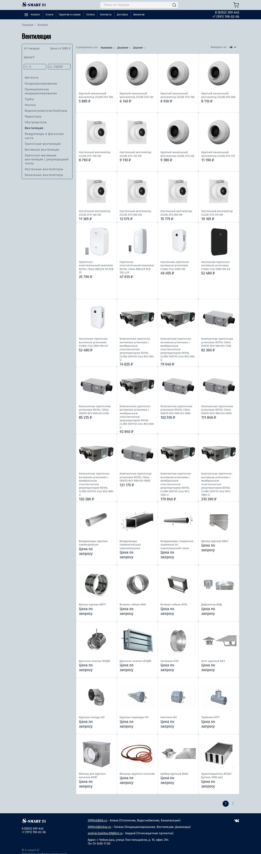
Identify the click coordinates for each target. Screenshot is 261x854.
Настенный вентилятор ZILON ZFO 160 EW (94, 212)
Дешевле (123, 47)
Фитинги (31, 77)
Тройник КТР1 (210, 717)
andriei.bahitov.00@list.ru (105, 833)
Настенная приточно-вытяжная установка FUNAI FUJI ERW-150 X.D (216, 265)
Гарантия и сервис (70, 14)
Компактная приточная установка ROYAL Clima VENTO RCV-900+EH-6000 (217, 410)
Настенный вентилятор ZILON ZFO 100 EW (94, 154)
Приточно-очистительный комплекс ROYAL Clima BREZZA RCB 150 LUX (137, 267)
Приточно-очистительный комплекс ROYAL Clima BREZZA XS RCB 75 (96, 267)
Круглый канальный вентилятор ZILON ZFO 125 (136, 95)
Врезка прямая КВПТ (92, 604)
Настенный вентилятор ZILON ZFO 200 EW (135, 212)
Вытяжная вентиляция (42, 150)
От (35, 67)
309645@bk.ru (97, 820)
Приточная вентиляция (43, 144)
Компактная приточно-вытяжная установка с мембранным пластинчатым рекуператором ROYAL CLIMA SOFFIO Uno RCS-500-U (177, 349)
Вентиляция (34, 128)
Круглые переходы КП (134, 717)
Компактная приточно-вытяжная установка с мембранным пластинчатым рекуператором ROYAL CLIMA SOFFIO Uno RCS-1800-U (217, 484)
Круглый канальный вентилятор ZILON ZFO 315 (218, 154)
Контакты (105, 14)
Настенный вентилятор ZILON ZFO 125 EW (135, 154)
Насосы (30, 105)
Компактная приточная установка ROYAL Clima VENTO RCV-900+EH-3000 (176, 410)
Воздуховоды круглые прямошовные (93, 543)
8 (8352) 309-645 (227, 12)
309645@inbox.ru (99, 827)
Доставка (122, 14)
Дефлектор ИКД (211, 604)
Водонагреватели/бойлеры (46, 111)
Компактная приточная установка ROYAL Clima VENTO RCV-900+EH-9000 (135, 477)
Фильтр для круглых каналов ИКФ (92, 775)
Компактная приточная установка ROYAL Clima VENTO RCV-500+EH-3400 (95, 410)
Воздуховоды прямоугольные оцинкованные (130, 545)
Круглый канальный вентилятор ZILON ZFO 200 (218, 95)
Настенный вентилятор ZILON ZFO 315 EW (217, 212)
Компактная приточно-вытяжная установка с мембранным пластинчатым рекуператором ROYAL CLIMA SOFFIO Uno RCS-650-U (137, 417)
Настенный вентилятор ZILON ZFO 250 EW (176, 212)
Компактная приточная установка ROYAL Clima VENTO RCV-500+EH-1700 (217, 342)
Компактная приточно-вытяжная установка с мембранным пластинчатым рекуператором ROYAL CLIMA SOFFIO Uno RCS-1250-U (176, 484)
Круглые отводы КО (92, 717)
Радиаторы (33, 116)
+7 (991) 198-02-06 (225, 17)
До (59, 67)
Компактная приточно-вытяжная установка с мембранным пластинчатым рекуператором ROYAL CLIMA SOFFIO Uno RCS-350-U (137, 349)
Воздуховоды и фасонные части (44, 136)
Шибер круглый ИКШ (174, 773)
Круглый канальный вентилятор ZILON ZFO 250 (177, 154)
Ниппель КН (168, 717)
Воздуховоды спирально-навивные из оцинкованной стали (177, 545)
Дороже (138, 47)
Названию (107, 47)
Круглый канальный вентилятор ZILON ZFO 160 (177, 95)
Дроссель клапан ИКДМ (94, 661)
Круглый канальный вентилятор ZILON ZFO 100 (96, 95)
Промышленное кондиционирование (41, 91)
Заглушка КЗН (169, 661)
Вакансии (138, 14)
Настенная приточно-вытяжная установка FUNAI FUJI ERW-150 (175, 265)
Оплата (90, 14)
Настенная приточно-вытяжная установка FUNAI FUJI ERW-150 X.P (93, 342)
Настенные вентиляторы (44, 169)
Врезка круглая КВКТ (214, 541)
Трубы (29, 99)
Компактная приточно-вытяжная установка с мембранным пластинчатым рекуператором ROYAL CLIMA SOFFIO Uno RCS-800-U (96, 484)
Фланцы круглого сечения (137, 773)
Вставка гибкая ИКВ (133, 604)
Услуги (49, 14)
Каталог (35, 14)
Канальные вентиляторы (44, 175)
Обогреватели (36, 122)
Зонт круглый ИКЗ (213, 661)
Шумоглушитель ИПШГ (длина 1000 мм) (216, 775)
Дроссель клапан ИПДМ (135, 661)
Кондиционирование (41, 83)
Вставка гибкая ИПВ (173, 604)
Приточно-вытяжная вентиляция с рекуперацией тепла (47, 159)
